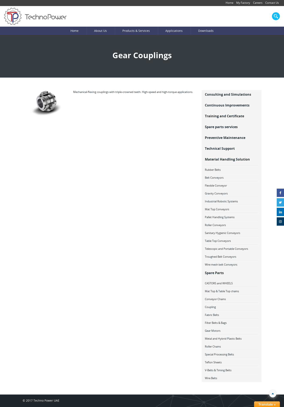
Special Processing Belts (219, 354)
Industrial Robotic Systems (221, 201)
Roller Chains (213, 346)
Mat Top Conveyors (217, 209)
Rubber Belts (213, 170)
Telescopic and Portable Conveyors (226, 249)
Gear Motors (212, 331)
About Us (100, 31)
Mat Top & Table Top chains (222, 291)
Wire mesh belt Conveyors (221, 264)
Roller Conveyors (215, 225)
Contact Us (272, 3)
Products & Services (136, 31)
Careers (257, 3)
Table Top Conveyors (218, 241)
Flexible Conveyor (216, 185)
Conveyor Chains (215, 299)
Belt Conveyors (214, 177)
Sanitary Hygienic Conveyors (222, 233)
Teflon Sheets (213, 362)
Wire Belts (211, 378)
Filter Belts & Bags (216, 323)
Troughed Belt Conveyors (220, 257)
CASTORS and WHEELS (219, 283)
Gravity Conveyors (216, 193)
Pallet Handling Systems (220, 217)
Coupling (210, 307)
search (276, 16)
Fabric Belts (212, 315)
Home (229, 3)
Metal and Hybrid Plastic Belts (223, 338)
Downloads (206, 31)
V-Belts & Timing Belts (218, 370)
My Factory (243, 3)
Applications (174, 31)
